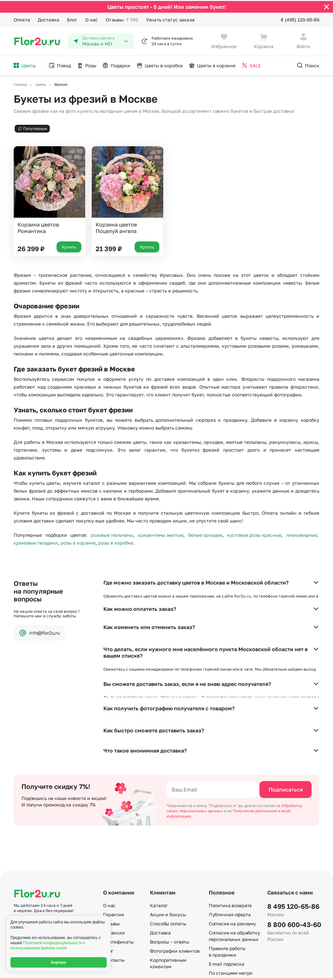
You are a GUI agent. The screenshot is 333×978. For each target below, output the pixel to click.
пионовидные (301, 534)
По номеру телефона (232, 916)
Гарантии (113, 848)
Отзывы (122, 19)
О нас (91, 18)
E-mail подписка (226, 897)
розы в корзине (78, 542)
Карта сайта (222, 925)
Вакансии (114, 866)
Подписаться (286, 723)
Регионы (218, 934)
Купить (69, 246)
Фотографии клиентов (174, 884)
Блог (72, 18)
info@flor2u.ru (39, 632)
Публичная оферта (230, 848)
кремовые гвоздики (36, 542)
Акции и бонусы (168, 848)
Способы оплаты (168, 857)
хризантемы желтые (160, 534)
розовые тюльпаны (112, 534)
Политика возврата (230, 839)
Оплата (22, 18)
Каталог (158, 839)
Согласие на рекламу (232, 857)
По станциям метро (231, 906)
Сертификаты (118, 875)
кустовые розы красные (254, 534)
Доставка (48, 18)
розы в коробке (115, 542)
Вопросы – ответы (169, 875)
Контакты (114, 893)
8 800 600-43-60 (293, 858)
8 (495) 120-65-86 (300, 18)
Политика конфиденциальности (288, 968)
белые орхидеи (205, 534)
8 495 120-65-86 (293, 840)
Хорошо (58, 962)
